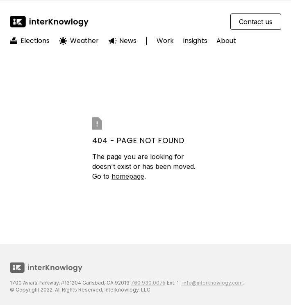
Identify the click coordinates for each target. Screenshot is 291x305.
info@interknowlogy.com (212, 283)
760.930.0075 (148, 283)
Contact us (256, 22)
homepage (127, 176)
